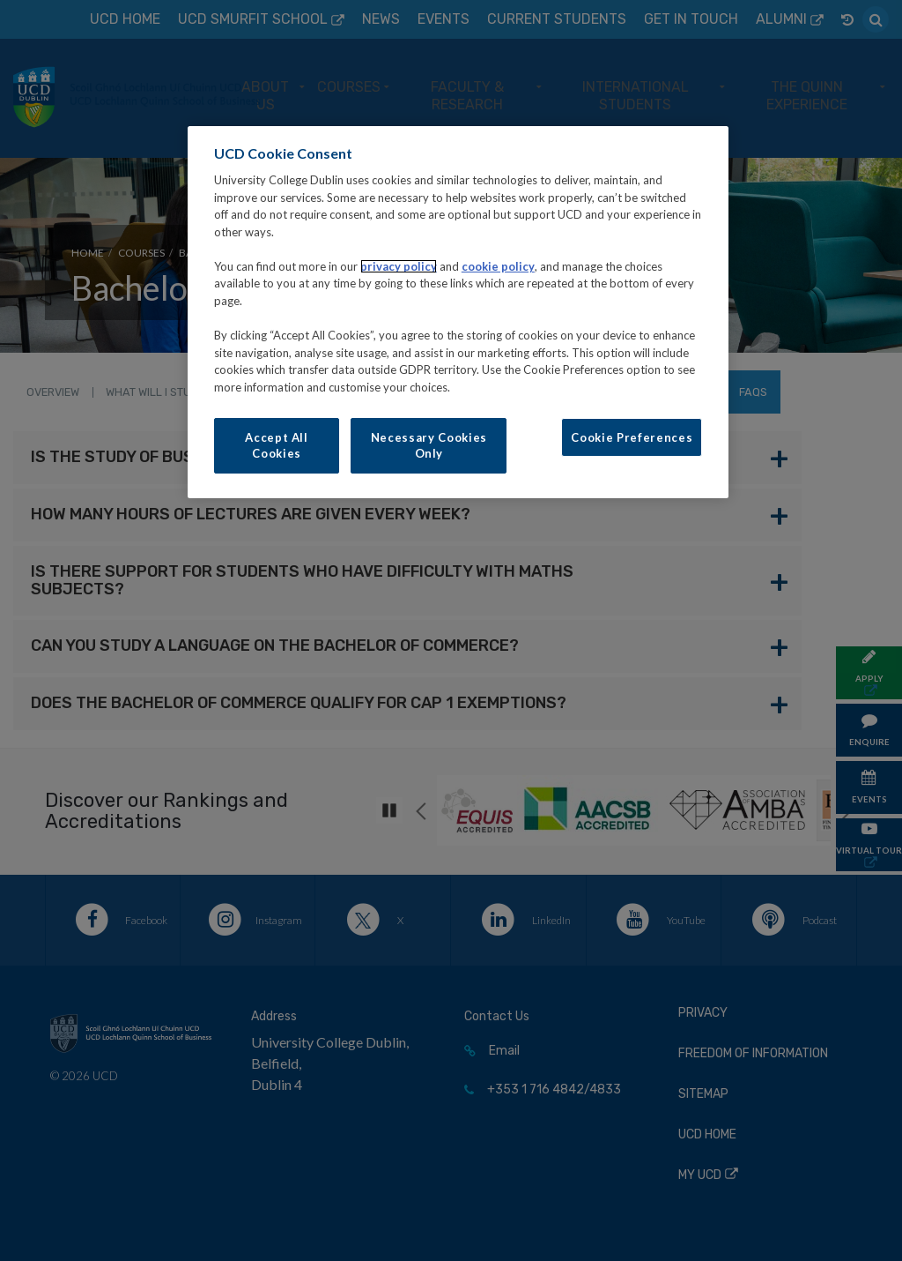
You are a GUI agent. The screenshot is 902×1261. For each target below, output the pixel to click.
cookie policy (498, 266)
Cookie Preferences (631, 437)
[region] (458, 312)
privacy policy (398, 266)
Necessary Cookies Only (429, 445)
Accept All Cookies (276, 445)
